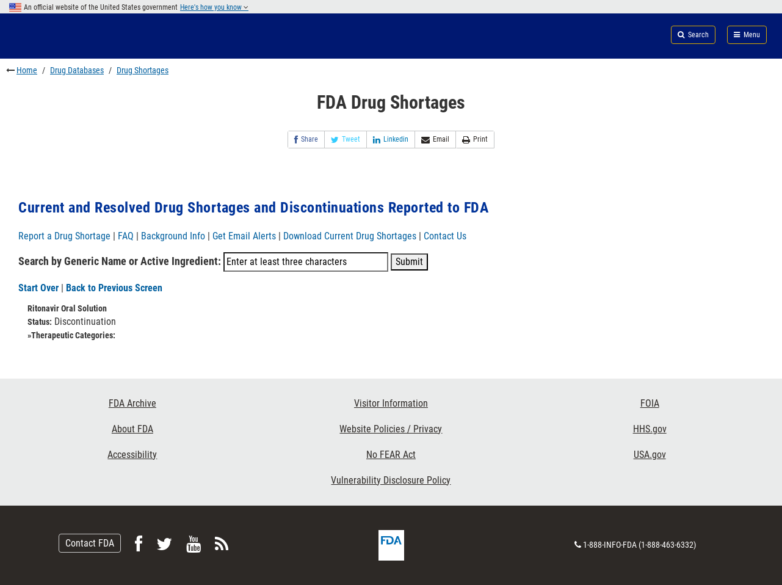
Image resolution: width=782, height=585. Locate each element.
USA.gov (650, 454)
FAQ (126, 236)
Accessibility (132, 454)
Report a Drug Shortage (64, 236)
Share (306, 139)
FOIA (649, 403)
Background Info (173, 236)
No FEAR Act (391, 454)
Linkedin (390, 139)
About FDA (132, 429)
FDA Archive (132, 403)
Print (475, 139)
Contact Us (445, 236)
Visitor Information (391, 403)
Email (435, 139)
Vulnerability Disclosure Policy (391, 480)
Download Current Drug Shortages (351, 236)
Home (26, 70)
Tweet (345, 139)
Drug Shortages (142, 70)
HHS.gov (650, 429)
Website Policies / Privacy (390, 429)
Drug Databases (77, 70)
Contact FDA (89, 543)
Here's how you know (214, 7)
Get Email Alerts (244, 236)
